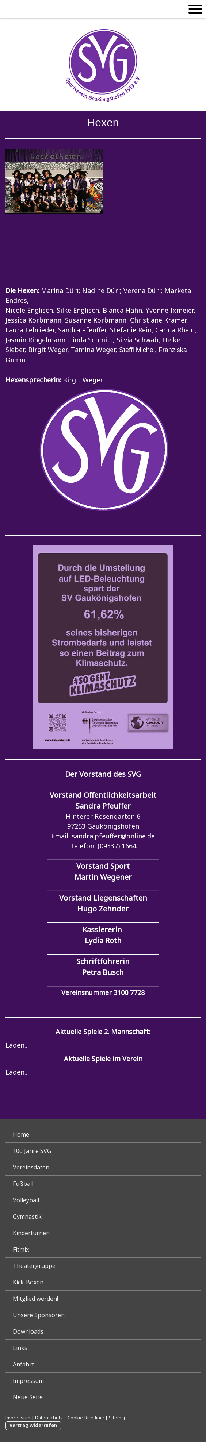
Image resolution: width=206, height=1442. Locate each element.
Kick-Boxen (28, 1282)
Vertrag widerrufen (33, 1425)
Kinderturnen (31, 1233)
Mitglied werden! (35, 1299)
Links (20, 1348)
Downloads (28, 1331)
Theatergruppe (34, 1266)
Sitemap (118, 1417)
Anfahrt (23, 1364)
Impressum (28, 1381)
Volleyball (26, 1200)
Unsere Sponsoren (39, 1315)
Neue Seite (28, 1397)
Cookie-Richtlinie (86, 1417)
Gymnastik (27, 1216)
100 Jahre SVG (32, 1151)
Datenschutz (49, 1417)
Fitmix (21, 1249)
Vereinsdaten (31, 1167)
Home (21, 1134)
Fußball (23, 1184)
